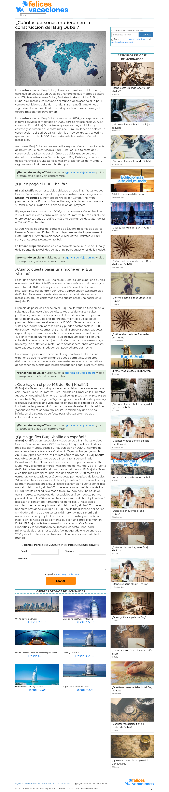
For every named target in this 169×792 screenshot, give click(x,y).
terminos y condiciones (136, 39)
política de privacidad (122, 42)
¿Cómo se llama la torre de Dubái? (131, 161)
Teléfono (69, 551)
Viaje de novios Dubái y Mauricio (78, 619)
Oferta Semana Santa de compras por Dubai (36, 653)
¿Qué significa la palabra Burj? (129, 617)
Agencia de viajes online (27, 783)
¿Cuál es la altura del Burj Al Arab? (131, 227)
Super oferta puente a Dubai (76, 686)
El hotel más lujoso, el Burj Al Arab (131, 371)
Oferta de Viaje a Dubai (26, 619)
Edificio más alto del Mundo (128, 194)
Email (24, 551)
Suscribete (145, 34)
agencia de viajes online (80, 172)
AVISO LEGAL (49, 783)
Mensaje (22, 558)
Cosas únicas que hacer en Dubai (131, 477)
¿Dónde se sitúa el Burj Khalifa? (130, 584)
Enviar (61, 581)
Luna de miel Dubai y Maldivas (29, 686)
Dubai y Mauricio (71, 653)
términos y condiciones (67, 574)
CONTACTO (64, 783)
